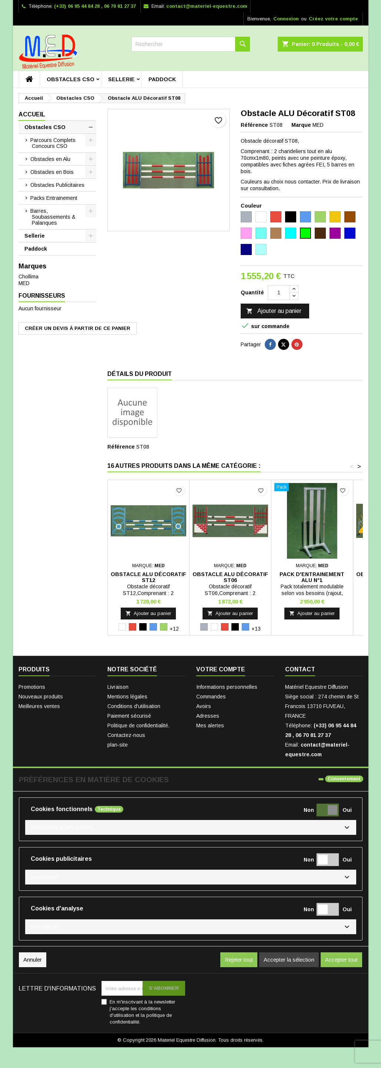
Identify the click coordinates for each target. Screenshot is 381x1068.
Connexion (286, 19)
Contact (300, 669)
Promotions (32, 687)
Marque (301, 125)
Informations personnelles (226, 687)
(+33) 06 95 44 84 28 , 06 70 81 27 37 (95, 6)
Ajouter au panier (273, 311)
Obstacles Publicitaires (57, 185)
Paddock (162, 79)
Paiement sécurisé (129, 716)
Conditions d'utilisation (133, 706)
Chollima (29, 277)
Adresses (207, 716)
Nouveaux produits (41, 697)
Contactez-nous (126, 735)
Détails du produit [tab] (139, 374)
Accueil (32, 114)
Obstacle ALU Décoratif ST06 (230, 577)
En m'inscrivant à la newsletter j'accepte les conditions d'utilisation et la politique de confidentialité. (142, 1012)
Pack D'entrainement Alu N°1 (312, 577)
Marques (32, 266)
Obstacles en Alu (50, 159)
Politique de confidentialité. (138, 725)
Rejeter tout (239, 959)
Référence (254, 125)
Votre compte (220, 669)
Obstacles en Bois (52, 172)
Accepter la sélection (289, 959)
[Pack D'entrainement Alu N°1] (312, 488)
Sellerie (121, 79)
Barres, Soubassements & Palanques (53, 217)
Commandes (211, 697)
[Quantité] (279, 292)
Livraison (117, 687)
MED (24, 283)
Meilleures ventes (39, 706)
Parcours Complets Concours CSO (53, 143)
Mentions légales (127, 697)
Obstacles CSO (70, 79)
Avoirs (203, 706)
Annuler (32, 959)
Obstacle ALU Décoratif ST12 (148, 577)
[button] (190, 827)
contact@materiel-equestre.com (206, 6)
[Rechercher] (190, 44)
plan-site (117, 745)
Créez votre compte (333, 19)
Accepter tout (341, 959)
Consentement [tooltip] (344, 778)
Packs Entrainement (53, 198)
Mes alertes (210, 725)
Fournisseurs (42, 295)
